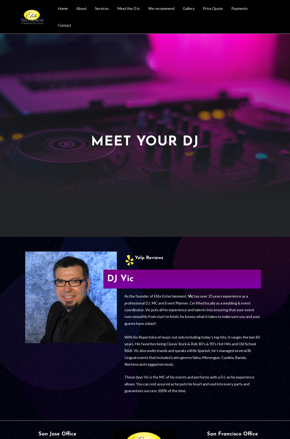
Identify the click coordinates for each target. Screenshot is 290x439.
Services (121, 11)
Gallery (198, 11)
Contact (262, 11)
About (104, 11)
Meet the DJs (144, 11)
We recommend (174, 11)
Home (89, 11)
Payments (242, 11)
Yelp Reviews (150, 247)
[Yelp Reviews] (129, 249)
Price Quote (219, 11)
